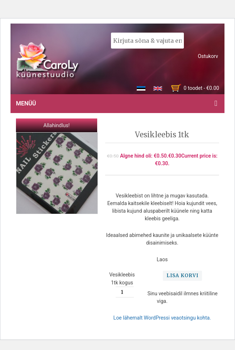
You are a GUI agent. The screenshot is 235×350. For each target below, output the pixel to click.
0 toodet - (201, 88)
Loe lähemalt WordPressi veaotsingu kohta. (162, 318)
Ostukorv (208, 56)
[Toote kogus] (125, 292)
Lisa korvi (182, 275)
